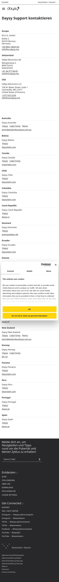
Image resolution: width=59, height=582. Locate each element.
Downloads (7, 487)
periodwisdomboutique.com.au (16, 129)
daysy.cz (5, 217)
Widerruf (4, 566)
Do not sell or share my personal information (29, 316)
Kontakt (6, 507)
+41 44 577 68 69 (10, 71)
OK (29, 309)
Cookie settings (9, 495)
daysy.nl (5, 321)
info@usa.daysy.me (11, 98)
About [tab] (48, 271)
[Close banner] (55, 264)
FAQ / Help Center (10, 511)
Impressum (5, 569)
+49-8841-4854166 (10, 47)
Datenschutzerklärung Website (11, 558)
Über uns (6, 484)
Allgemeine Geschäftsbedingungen (13, 555)
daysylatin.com (9, 147)
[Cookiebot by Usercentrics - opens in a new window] (41, 264)
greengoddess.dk (10, 234)
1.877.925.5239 (9, 95)
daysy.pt (6, 409)
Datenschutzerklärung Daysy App (12, 561)
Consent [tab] (10, 271)
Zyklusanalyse (9, 491)
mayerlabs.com (9, 164)
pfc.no (5, 356)
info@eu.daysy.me (10, 49)
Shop (4, 476)
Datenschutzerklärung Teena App (12, 564)
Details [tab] (29, 271)
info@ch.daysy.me (10, 73)
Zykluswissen (8, 480)
